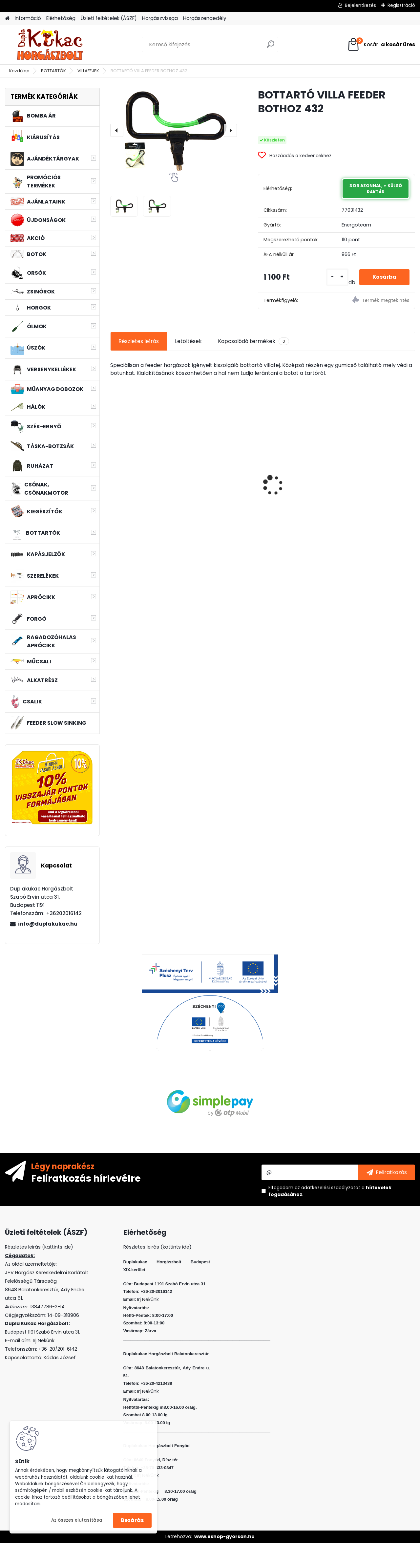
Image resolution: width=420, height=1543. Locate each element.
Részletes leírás (138, 341)
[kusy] (337, 277)
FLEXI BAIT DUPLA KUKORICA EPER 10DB (217, 484)
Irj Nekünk (43, 1340)
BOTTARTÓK (53, 71)
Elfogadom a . (329, 1191)
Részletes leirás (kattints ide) (157, 1247)
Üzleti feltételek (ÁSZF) (109, 18)
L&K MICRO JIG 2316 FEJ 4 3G (146, 467)
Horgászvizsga (160, 18)
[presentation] (116, 130)
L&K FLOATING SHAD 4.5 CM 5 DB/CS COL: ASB (377, 484)
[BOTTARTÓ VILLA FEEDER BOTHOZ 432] (173, 130)
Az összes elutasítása (76, 1520)
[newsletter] (387, 1172)
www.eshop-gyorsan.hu (224, 1536)
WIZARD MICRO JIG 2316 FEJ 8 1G (298, 467)
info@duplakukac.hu (47, 924)
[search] (270, 46)
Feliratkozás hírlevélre (86, 1178)
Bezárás (132, 1520)
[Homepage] (7, 18)
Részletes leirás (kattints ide (38, 1247)
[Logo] (50, 44)
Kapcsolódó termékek (253, 341)
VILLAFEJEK (88, 71)
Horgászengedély (204, 18)
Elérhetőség (60, 18)
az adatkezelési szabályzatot (327, 1187)
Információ (28, 18)
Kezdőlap (19, 71)
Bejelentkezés (360, 5)
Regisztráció (401, 5)
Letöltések (188, 341)
